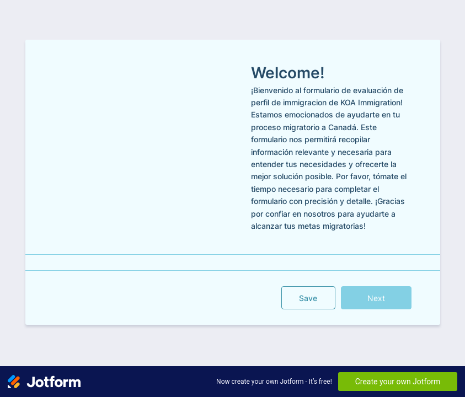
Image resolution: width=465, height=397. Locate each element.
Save (308, 298)
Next (376, 298)
